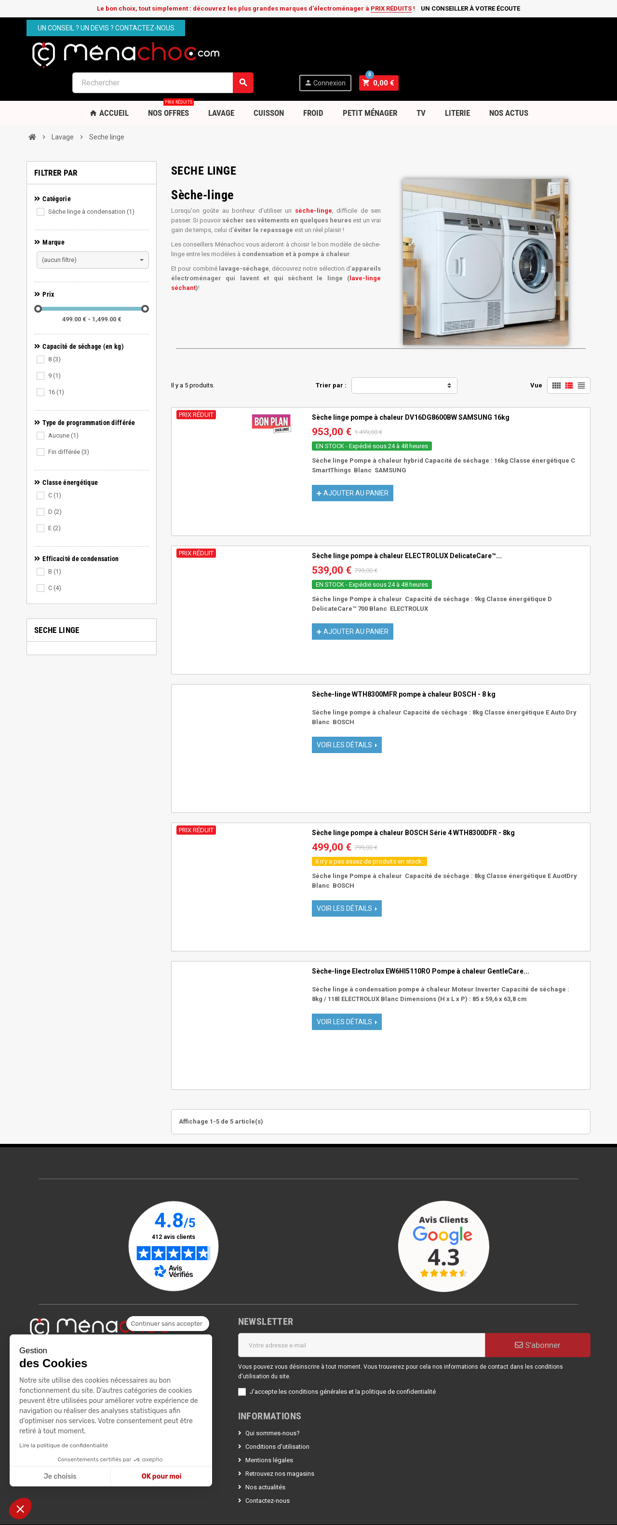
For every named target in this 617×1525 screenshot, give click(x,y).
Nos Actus (508, 84)
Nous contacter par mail (60, 1326)
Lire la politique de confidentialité (63, 1445)
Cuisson (269, 84)
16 (56, 363)
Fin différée (68, 423)
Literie (457, 84)
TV (421, 84)
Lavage (221, 84)
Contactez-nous (267, 1472)
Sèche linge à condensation (91, 183)
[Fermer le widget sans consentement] (167, 1324)
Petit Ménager (370, 84)
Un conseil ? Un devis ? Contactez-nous (106, 28)
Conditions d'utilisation (277, 1418)
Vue (536, 356)
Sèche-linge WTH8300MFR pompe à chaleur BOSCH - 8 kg (404, 666)
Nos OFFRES (171, 80)
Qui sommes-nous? (272, 1404)
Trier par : (331, 356)
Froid (313, 84)
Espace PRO (115, 1326)
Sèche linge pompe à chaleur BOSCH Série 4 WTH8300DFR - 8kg (413, 804)
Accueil (109, 84)
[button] (20, 1508)
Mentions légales (269, 1431)
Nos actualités (265, 1458)
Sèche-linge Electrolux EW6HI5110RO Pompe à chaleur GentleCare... (420, 943)
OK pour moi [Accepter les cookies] (162, 1476)
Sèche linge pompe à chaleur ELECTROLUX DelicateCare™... (407, 527)
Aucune (63, 407)
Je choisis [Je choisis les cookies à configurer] (60, 1476)
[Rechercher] (355, 54)
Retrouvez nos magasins (279, 1445)
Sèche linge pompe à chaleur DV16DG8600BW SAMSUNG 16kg (411, 389)
